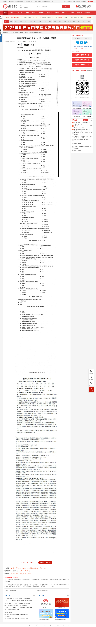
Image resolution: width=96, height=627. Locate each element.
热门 (6, 21)
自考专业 (34, 12)
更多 (34, 595)
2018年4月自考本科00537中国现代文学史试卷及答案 (17, 603)
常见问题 (79, 12)
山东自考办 (87, 12)
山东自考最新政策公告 (60, 608)
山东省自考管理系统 (14, 17)
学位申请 (65, 17)
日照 (60, 21)
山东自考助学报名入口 (82, 65)
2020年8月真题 (8, 616)
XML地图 (84, 1)
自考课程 (49, 12)
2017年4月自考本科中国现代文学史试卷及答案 (16, 605)
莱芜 (89, 21)
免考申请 (44, 17)
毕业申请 (60, 17)
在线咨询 (89, 17)
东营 (30, 21)
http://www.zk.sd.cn (24, 571)
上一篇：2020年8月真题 (10, 590)
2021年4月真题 (8, 612)
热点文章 (85, 120)
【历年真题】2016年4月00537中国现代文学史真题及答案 (18, 607)
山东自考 (12, 568)
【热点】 (7, 17)
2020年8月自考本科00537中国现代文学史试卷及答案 (17, 598)
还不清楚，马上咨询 (45, 562)
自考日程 (38, 17)
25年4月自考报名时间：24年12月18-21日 (83, 46)
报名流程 (41, 12)
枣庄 (26, 21)
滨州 (65, 21)
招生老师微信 (89, 70)
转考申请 (49, 17)
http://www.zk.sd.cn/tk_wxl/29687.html (20, 573)
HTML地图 (78, 1)
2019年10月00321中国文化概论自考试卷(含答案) (16, 618)
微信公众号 (76, 17)
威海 (55, 21)
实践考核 (54, 17)
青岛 (16, 21)
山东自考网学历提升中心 (60, 619)
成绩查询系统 (23, 17)
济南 (11, 21)
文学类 (16, 32)
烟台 (35, 21)
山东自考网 (5, 1)
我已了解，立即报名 (28, 562)
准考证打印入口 (31, 17)
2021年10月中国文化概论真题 (12, 609)
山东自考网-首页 (42, 608)
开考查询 (26, 12)
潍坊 (40, 21)
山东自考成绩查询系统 (82, 60)
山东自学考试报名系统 (82, 55)
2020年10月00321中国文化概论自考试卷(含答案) (30, 32)
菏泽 (84, 21)
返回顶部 (91, 390)
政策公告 (19, 12)
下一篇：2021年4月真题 (42, 590)
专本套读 (64, 12)
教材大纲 (56, 12)
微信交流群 (83, 17)
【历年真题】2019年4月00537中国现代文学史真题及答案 (18, 600)
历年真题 (71, 12)
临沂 (79, 21)
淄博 (21, 21)
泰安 (50, 21)
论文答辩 (70, 17)
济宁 (45, 21)
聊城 (74, 21)
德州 (69, 21)
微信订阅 (90, 1)
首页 (5, 12)
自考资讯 (11, 12)
